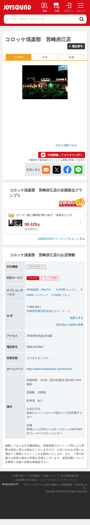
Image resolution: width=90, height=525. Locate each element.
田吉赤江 (48, 311)
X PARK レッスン (66, 289)
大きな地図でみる (66, 145)
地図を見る (76, 317)
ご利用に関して (19, 476)
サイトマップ (70, 480)
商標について (50, 476)
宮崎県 (31, 311)
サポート (55, 480)
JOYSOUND (17, 7)
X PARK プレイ (61, 295)
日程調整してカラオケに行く (65, 155)
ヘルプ (43, 480)
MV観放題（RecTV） (40, 289)
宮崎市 (39, 311)
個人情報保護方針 (70, 476)
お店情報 (18, 57)
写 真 (45, 57)
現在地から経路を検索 (69, 324)
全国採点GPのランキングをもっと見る (61, 238)
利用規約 (35, 476)
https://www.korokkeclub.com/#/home (49, 369)
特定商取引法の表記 (26, 480)
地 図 (71, 57)
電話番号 (77, 46)
